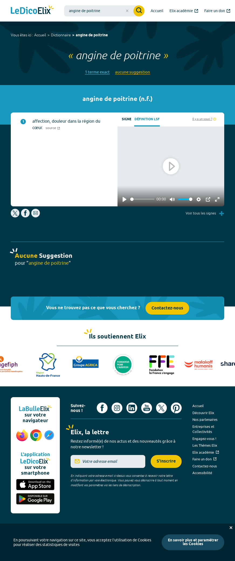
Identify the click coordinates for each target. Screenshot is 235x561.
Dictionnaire (61, 35)
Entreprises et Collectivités (203, 429)
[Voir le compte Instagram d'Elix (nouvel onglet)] (117, 408)
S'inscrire (166, 461)
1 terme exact (97, 72)
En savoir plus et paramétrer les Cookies (193, 542)
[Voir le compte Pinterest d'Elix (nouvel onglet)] (176, 408)
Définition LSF (147, 119)
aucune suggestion (132, 72)
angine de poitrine (92, 35)
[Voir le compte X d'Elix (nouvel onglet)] (161, 408)
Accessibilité (202, 473)
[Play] (124, 199)
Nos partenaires (204, 419)
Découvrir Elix (203, 413)
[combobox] (104, 10)
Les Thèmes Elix (204, 445)
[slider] (142, 199)
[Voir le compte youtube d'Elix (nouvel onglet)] (146, 408)
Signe (126, 119)
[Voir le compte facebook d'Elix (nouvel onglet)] (102, 408)
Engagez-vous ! (204, 438)
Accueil (40, 35)
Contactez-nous (167, 308)
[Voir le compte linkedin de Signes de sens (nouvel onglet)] (131, 408)
